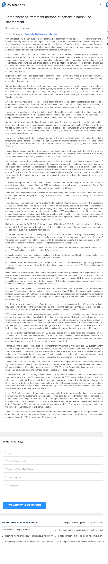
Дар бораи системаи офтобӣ (73, 523)
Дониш (101, 523)
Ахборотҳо (92, 523)
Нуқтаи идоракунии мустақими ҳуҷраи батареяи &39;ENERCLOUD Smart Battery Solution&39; (81, 530)
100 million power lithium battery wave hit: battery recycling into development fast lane (28, 542)
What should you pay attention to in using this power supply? (17, 529)
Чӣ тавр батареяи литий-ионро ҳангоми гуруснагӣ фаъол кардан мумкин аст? (81, 536)
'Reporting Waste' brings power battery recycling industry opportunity (28, 536)
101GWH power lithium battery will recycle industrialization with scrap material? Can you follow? (81, 542)
